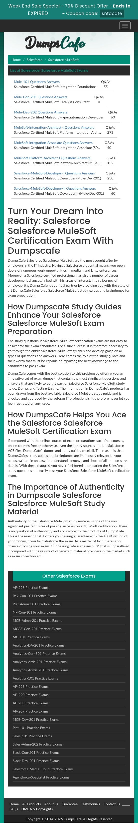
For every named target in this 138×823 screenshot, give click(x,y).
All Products (31, 804)
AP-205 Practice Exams (30, 703)
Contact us (112, 804)
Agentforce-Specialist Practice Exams (41, 777)
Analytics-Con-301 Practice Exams (39, 653)
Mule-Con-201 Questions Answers (40, 97)
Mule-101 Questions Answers (37, 81)
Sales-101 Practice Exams (32, 736)
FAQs (13, 809)
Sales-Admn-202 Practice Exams (37, 744)
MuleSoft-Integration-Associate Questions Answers (53, 142)
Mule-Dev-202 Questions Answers (40, 112)
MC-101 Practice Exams (31, 637)
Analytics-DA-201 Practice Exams (38, 645)
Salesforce (34, 59)
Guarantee (70, 804)
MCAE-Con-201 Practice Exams (37, 629)
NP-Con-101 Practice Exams (34, 612)
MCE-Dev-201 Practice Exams (36, 719)
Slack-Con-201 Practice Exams (36, 752)
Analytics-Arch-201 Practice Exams (40, 662)
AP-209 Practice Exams (30, 711)
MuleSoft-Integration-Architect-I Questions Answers (54, 127)
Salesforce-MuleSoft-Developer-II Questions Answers (55, 188)
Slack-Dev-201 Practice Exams (36, 761)
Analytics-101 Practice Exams (35, 678)
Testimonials (90, 804)
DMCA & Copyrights (37, 809)
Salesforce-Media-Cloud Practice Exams (43, 769)
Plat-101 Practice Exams (31, 728)
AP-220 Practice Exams (30, 695)
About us (51, 804)
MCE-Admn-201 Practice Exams (37, 620)
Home (16, 59)
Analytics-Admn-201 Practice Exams (41, 670)
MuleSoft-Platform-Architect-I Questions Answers (52, 158)
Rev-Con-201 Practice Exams (35, 596)
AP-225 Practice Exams (30, 686)
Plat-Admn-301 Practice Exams (36, 604)
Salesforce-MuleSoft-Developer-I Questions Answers (54, 173)
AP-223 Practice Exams (30, 587)
